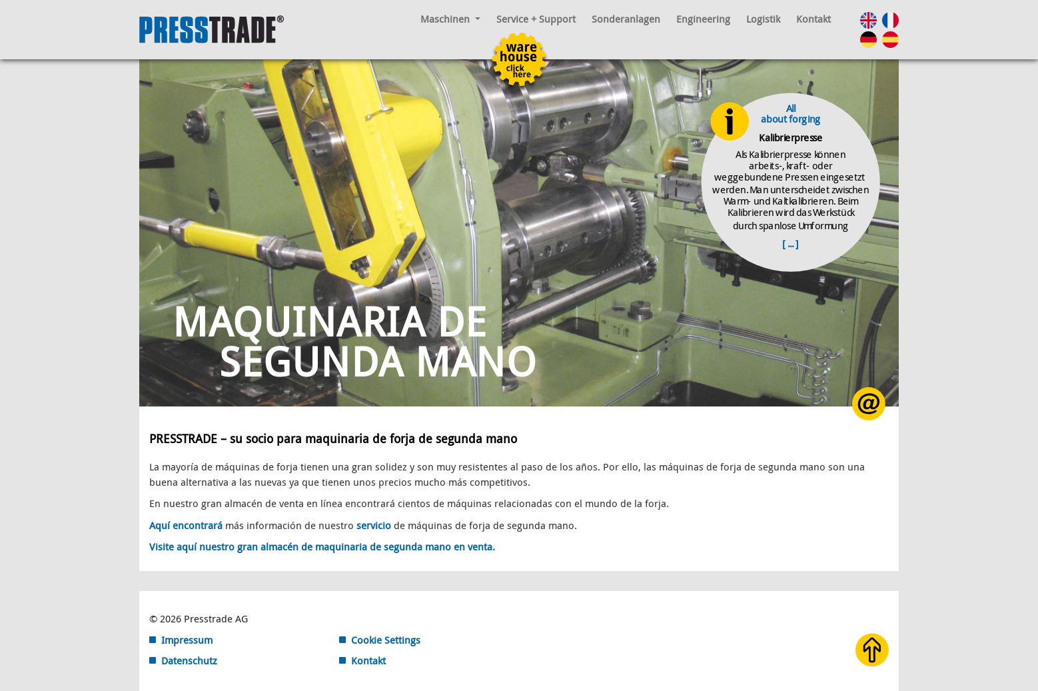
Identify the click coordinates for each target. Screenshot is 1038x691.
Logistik (763, 18)
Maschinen (450, 18)
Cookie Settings (385, 639)
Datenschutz (189, 660)
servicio (375, 525)
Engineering (703, 18)
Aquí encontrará (186, 525)
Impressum (187, 639)
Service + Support (536, 18)
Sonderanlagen (626, 18)
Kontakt (813, 18)
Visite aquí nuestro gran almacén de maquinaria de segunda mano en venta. (322, 546)
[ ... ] (790, 243)
